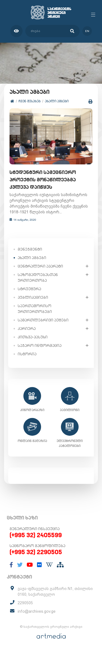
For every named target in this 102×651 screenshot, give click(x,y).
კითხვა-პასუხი (33, 337)
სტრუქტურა (29, 288)
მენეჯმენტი (30, 249)
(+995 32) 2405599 (36, 535)
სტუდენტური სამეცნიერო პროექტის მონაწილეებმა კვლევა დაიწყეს (43, 179)
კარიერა (27, 328)
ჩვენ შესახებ (29, 101)
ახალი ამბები (57, 101)
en (87, 31)
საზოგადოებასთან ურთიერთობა (38, 277)
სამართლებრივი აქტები (43, 320)
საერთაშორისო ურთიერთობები (35, 308)
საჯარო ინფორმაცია (39, 345)
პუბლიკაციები (33, 297)
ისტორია (27, 353)
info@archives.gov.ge (36, 611)
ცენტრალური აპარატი (40, 266)
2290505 (25, 603)
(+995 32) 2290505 (36, 552)
